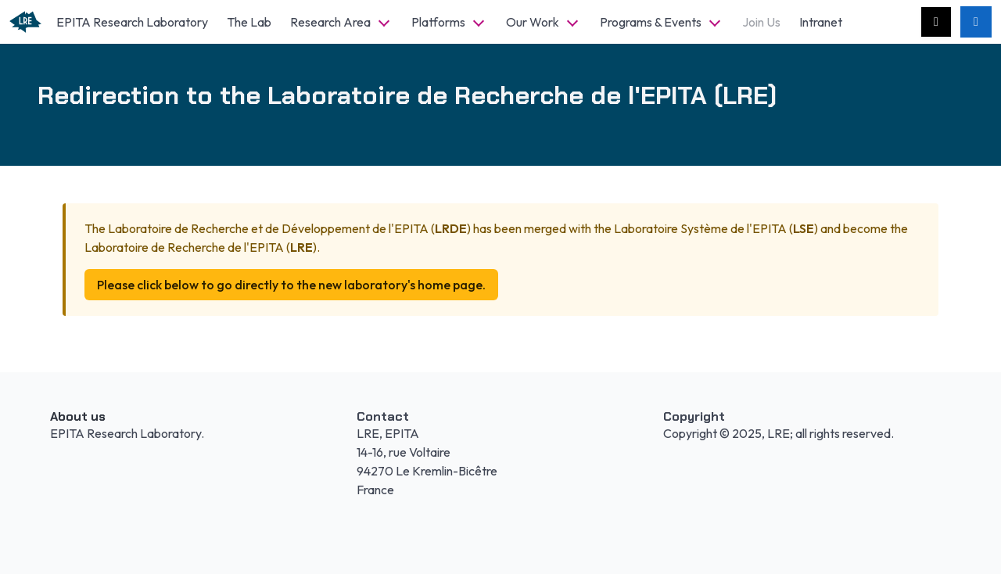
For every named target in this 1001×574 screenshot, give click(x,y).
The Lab (249, 22)
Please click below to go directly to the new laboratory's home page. (291, 284)
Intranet (820, 22)
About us (78, 416)
